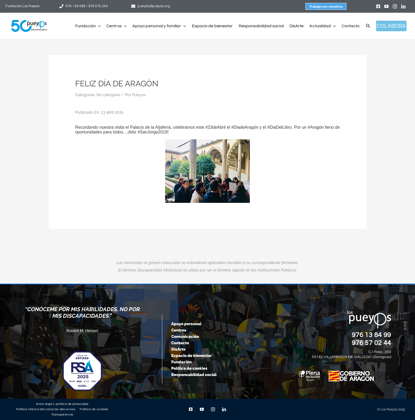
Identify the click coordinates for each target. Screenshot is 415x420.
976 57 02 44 (371, 342)
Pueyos (139, 94)
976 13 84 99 (371, 335)
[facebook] (378, 6)
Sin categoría (108, 94)
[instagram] (395, 6)
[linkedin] (403, 6)
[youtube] (386, 6)
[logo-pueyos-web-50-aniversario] (29, 20)
